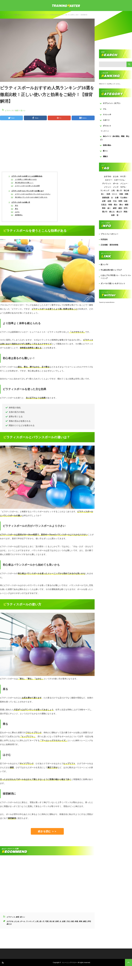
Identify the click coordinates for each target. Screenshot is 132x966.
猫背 (16, 15)
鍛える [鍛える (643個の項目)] (112, 212)
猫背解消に (17, 215)
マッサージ (105, 131)
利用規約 (104, 239)
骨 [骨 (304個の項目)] (117, 215)
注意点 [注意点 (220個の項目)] (103, 205)
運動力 (105, 156)
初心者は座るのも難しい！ (22, 182)
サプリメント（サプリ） (112, 103)
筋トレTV (104, 264)
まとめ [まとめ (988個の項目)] (115, 176)
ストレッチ (107, 114)
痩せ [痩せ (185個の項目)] (121, 205)
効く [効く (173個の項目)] (103, 194)
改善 (63, 921)
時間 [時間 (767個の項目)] (120, 201)
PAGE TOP (128, 962)
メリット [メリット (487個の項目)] (107, 187)
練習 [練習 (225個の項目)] (114, 208)
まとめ (16, 921)
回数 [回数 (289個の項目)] (126, 194)
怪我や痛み (107, 145)
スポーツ (106, 120)
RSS (2, 962)
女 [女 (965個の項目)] (112, 198)
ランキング (30, 921)
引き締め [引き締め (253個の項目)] (123, 198)
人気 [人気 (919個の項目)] (113, 190)
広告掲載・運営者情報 (109, 245)
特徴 (76, 921)
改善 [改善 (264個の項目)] (109, 201)
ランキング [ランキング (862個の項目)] (104, 190)
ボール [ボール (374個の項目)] (115, 183)
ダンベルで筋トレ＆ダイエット (113, 283)
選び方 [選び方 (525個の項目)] (104, 212)
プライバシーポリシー (109, 234)
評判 (89, 921)
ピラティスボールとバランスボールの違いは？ (26, 191)
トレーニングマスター (69, 962)
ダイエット (107, 126)
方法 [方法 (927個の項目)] (114, 201)
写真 (46, 921)
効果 (57, 921)
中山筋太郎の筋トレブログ (111, 270)
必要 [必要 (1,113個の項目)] (103, 201)
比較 (72, 921)
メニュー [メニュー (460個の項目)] (123, 183)
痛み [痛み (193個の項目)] (115, 205)
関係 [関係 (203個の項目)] (125, 212)
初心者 (51, 921)
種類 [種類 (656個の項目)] (126, 205)
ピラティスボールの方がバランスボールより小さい (30, 194)
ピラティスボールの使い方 (19, 202)
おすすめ (10, 921)
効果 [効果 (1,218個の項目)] (108, 194)
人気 (36, 921)
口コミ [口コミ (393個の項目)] (114, 194)
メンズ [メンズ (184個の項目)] (115, 187)
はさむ (15, 212)
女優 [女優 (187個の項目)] (116, 198)
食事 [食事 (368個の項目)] (113, 215)
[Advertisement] (47, 148)
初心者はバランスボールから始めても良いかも (29, 197)
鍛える (9, 924)
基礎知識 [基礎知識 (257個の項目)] (105, 198)
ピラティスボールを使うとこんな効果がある (25, 176)
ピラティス (10, 15)
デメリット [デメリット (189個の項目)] (106, 183)
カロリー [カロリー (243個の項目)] (108, 180)
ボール (22, 921)
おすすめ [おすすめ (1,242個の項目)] (107, 176)
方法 (68, 921)
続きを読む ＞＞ (47, 831)
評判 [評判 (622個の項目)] (125, 208)
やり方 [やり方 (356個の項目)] (123, 176)
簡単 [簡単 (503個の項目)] (103, 208)
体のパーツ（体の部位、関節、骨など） (114, 138)
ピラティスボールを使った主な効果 (25, 186)
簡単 (80, 921)
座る (14, 205)
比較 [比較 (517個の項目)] (125, 201)
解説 (84, 921)
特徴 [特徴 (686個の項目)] (110, 205)
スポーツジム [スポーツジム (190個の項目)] (119, 180)
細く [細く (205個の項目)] (109, 208)
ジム (104, 109)
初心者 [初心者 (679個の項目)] (126, 190)
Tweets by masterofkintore (106, 302)
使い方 (41, 921)
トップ (2, 14)
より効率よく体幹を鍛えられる (24, 179)
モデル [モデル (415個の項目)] (123, 187)
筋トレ (20, 15)
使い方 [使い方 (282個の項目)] (119, 190)
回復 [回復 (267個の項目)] (121, 194)
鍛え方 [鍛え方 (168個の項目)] (119, 212)
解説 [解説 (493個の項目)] (120, 208)
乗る (14, 209)
